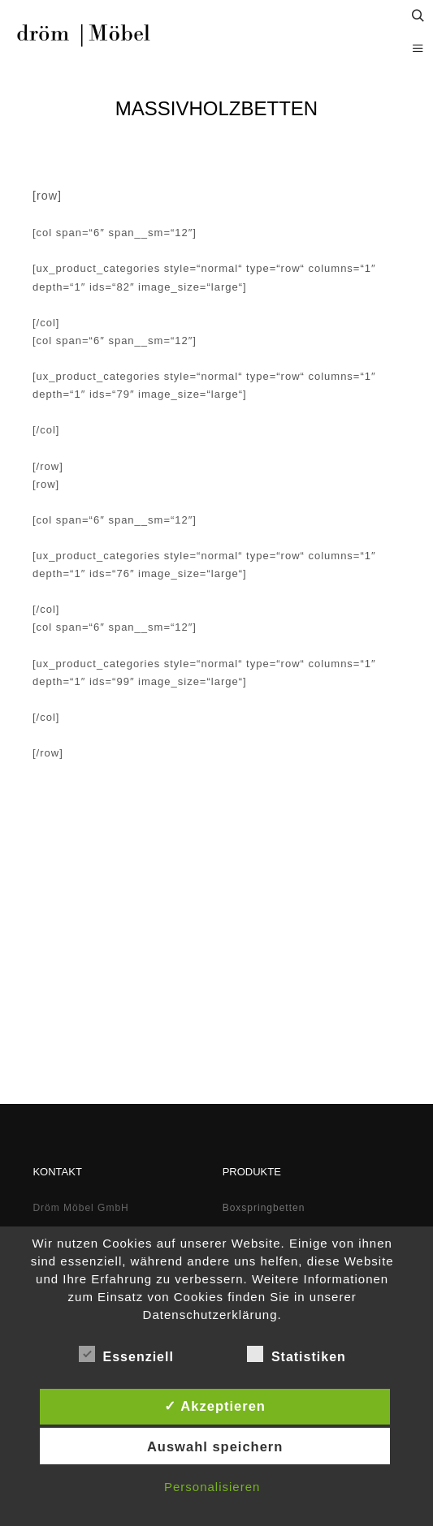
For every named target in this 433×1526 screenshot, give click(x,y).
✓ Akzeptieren (215, 1406)
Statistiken (296, 1354)
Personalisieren (212, 1487)
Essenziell (126, 1354)
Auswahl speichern (215, 1446)
